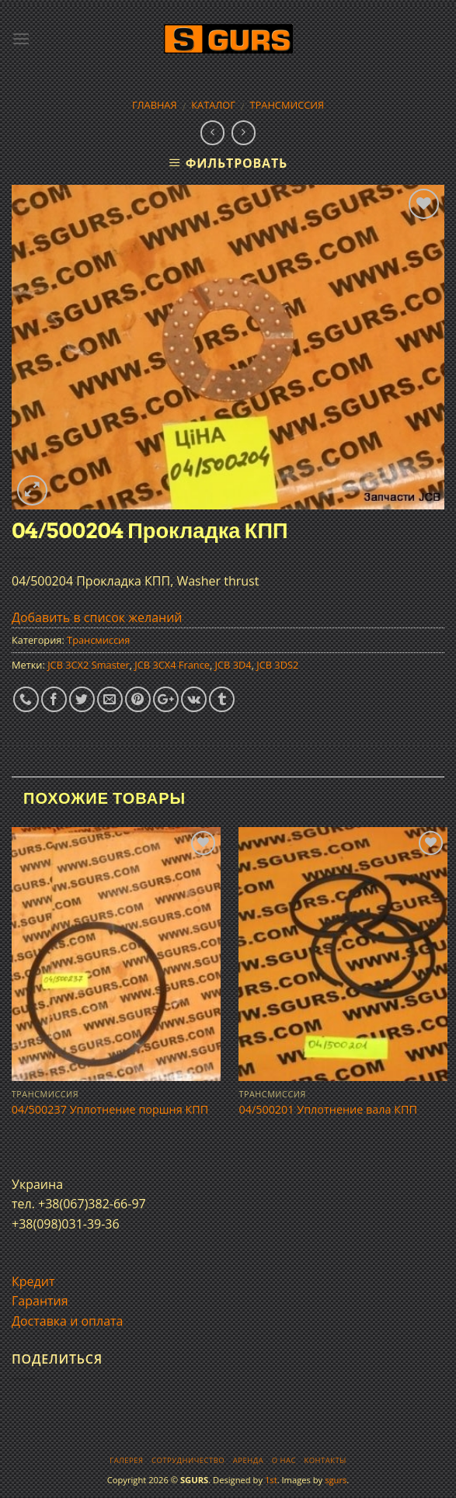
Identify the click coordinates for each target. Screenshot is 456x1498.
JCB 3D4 (233, 665)
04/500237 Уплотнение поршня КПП (110, 1110)
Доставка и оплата (68, 1320)
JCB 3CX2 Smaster (88, 665)
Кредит (33, 1281)
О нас (284, 1460)
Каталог (213, 105)
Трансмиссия (287, 105)
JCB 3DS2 (277, 665)
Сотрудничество (188, 1460)
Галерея (126, 1460)
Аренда (248, 1460)
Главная (154, 105)
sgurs (335, 1480)
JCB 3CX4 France (172, 665)
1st (271, 1480)
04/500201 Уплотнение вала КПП (327, 1110)
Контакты (325, 1460)
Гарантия (40, 1300)
